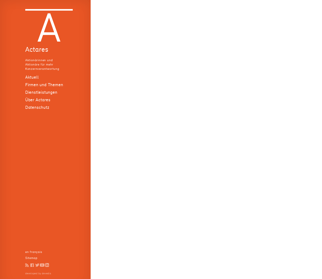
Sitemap (31, 258)
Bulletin (31, 82)
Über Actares (38, 126)
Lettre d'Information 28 (234, 50)
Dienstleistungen (41, 118)
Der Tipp (31, 98)
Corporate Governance (234, 26)
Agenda (31, 93)
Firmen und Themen (44, 111)
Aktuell (32, 77)
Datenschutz (37, 133)
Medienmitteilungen (40, 88)
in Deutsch (33, 252)
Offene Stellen (36, 104)
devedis (46, 273)
